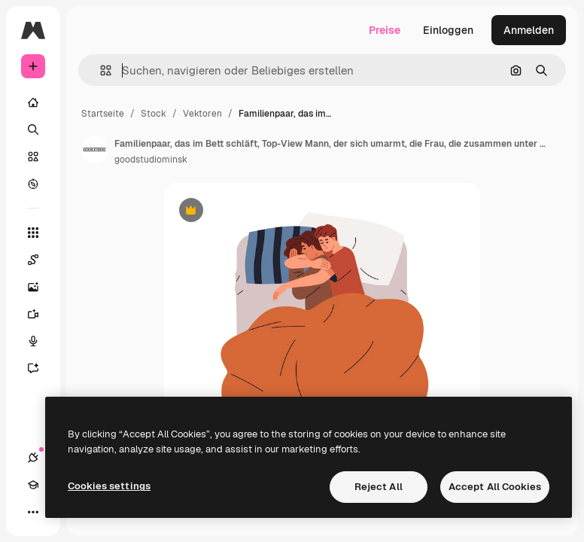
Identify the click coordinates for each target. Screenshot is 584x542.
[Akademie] (33, 485)
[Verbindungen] (33, 458)
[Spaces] (40, 260)
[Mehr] (33, 512)
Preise (384, 30)
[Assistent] (40, 368)
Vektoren (202, 114)
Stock (153, 114)
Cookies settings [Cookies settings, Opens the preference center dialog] (109, 486)
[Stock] (33, 157)
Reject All (378, 486)
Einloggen (448, 30)
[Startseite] (33, 102)
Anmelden (528, 30)
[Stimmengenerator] (40, 341)
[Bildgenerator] (40, 287)
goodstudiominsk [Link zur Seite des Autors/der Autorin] (150, 160)
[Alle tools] (33, 233)
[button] (99, 70)
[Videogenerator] (40, 314)
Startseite (102, 114)
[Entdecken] (33, 184)
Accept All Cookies (495, 486)
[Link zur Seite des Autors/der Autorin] (94, 149)
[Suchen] (33, 129)
